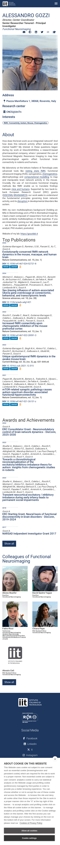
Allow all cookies (29, 831)
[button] (24, 32)
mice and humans (21, 189)
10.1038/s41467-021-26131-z (19, 401)
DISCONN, (8, 195)
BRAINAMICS (20, 195)
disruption (22, 201)
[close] (55, 759)
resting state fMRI (35, 171)
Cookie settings (29, 838)
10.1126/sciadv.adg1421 (16, 302)
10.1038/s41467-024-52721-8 (19, 263)
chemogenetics (49, 174)
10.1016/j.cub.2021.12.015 (18, 365)
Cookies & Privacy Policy (31, 823)
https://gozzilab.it (29, 233)
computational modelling (36, 177)
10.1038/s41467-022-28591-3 (19, 335)
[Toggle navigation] (56, 4)
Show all (9, 543)
